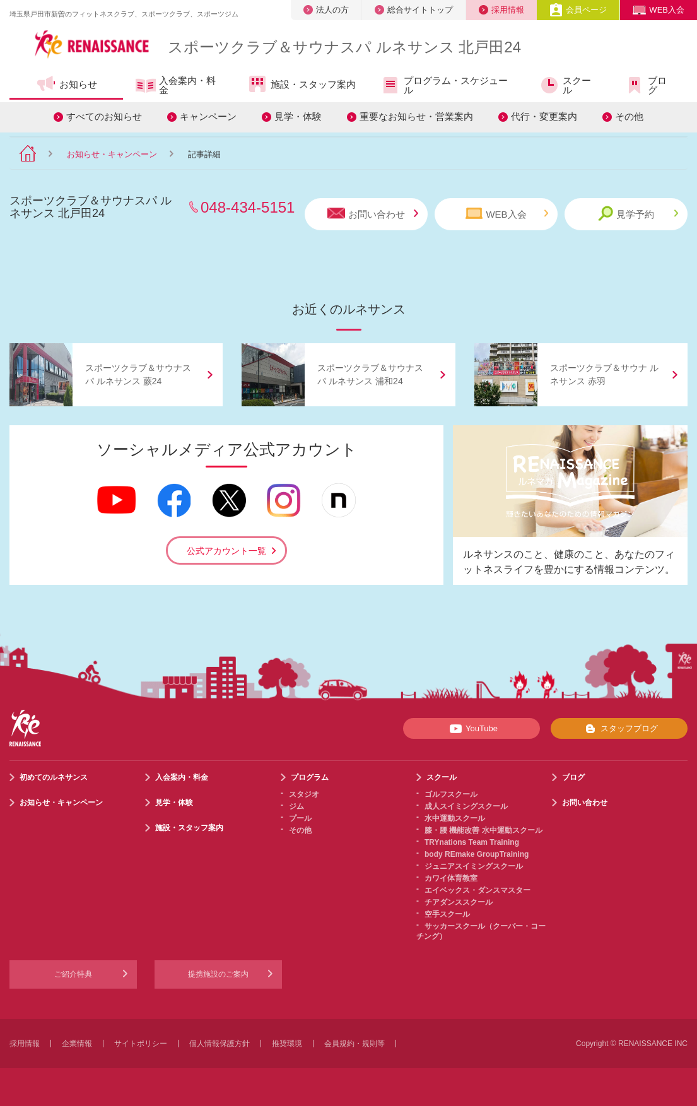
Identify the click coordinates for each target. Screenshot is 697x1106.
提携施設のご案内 (218, 974)
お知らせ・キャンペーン (112, 154)
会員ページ (578, 9)
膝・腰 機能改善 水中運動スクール (483, 830)
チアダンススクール (459, 902)
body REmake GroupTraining (477, 854)
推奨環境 (287, 1043)
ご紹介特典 (73, 974)
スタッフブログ (619, 729)
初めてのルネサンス (54, 777)
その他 (629, 116)
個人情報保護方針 (219, 1043)
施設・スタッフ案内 (301, 84)
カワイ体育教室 (451, 878)
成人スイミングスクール (466, 806)
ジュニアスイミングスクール (474, 866)
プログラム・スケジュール (444, 85)
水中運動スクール (455, 818)
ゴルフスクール (451, 794)
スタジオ (304, 794)
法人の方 (326, 10)
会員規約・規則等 (354, 1043)
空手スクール (447, 914)
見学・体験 (298, 116)
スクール (565, 85)
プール (300, 818)
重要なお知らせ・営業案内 (416, 116)
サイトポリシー (140, 1043)
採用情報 (501, 10)
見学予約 (638, 213)
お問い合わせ (372, 214)
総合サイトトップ (414, 10)
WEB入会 (658, 10)
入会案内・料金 (176, 85)
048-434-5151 (248, 207)
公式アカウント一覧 (226, 551)
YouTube (471, 729)
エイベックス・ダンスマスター (477, 890)
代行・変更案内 (544, 116)
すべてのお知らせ (104, 116)
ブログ (645, 85)
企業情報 (77, 1043)
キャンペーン (208, 116)
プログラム (310, 777)
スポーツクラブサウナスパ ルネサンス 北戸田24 (344, 47)
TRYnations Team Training (472, 842)
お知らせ (66, 84)
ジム (296, 806)
